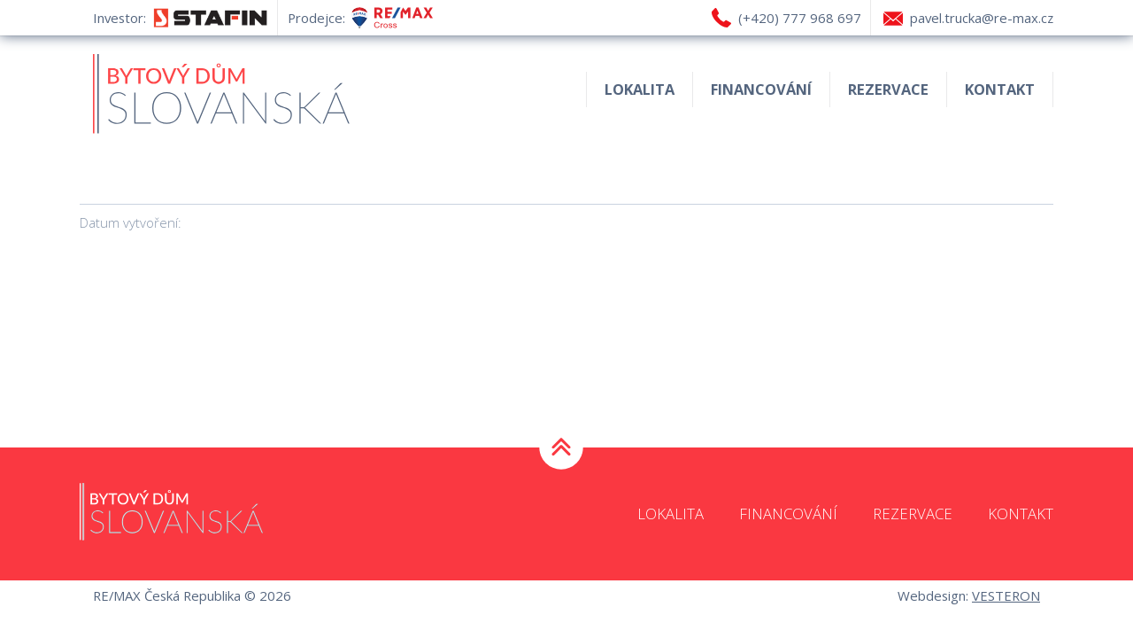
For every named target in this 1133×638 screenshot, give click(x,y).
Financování (761, 89)
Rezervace (888, 89)
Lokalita (639, 89)
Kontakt (1000, 89)
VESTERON (1006, 595)
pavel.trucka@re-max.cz (981, 18)
